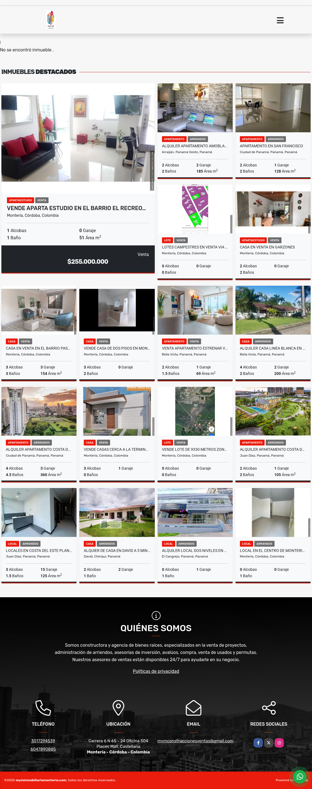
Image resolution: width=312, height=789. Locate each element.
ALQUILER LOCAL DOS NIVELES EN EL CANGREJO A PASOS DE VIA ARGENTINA (195, 550)
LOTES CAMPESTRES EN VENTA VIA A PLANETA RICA (195, 247)
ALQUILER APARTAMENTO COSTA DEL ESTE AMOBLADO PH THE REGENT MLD (273, 449)
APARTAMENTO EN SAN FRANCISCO (271, 146)
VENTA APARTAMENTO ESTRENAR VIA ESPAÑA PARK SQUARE (195, 348)
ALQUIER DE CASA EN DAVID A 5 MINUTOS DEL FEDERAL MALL (117, 550)
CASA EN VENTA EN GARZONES (267, 247)
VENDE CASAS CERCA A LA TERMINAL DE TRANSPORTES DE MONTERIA (117, 449)
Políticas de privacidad (156, 671)
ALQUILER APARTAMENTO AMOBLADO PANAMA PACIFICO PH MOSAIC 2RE (195, 146)
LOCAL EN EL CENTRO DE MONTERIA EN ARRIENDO (273, 550)
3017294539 (43, 740)
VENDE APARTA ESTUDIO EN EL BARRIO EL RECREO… (76, 208)
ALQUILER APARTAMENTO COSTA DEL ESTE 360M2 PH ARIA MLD (39, 449)
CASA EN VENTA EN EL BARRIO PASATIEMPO (39, 348)
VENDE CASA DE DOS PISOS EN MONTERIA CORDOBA (117, 348)
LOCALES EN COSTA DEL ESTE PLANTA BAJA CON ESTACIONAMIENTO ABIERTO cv (39, 550)
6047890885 (43, 749)
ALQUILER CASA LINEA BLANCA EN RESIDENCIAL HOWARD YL (273, 348)
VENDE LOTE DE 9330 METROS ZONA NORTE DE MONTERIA (195, 449)
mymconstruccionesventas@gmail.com (196, 740)
